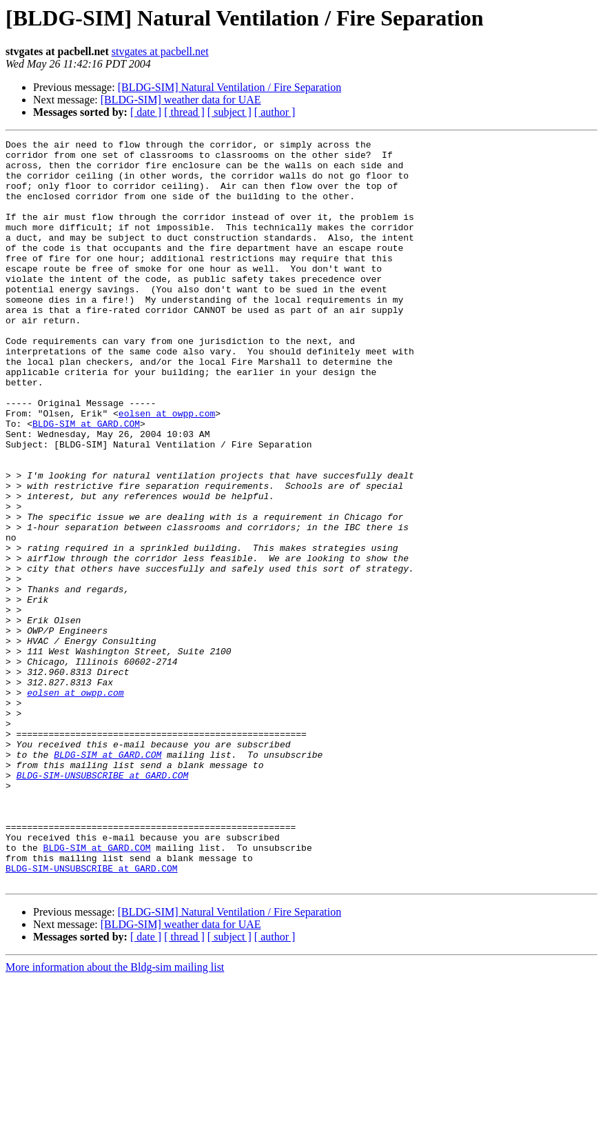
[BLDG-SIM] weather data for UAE (181, 99)
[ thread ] (184, 112)
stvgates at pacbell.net (160, 51)
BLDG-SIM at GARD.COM (86, 481)
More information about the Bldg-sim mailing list (115, 1116)
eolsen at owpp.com (167, 469)
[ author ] (275, 112)
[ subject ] (229, 112)
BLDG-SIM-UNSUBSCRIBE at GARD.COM (103, 903)
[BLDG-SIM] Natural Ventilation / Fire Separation (230, 87)
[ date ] (145, 112)
